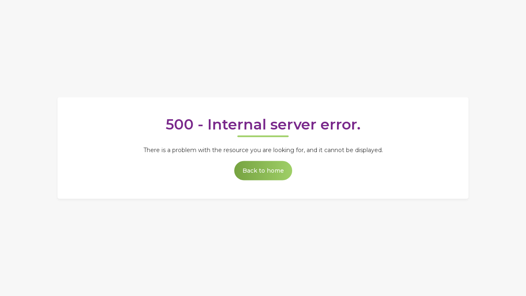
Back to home (263, 170)
